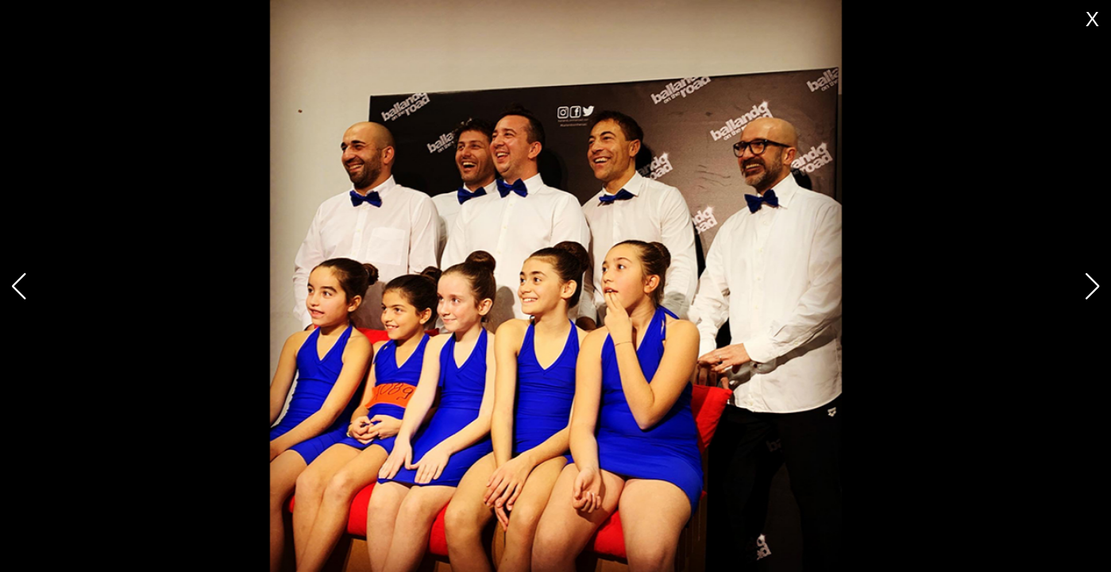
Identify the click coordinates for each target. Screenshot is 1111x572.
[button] (1092, 286)
